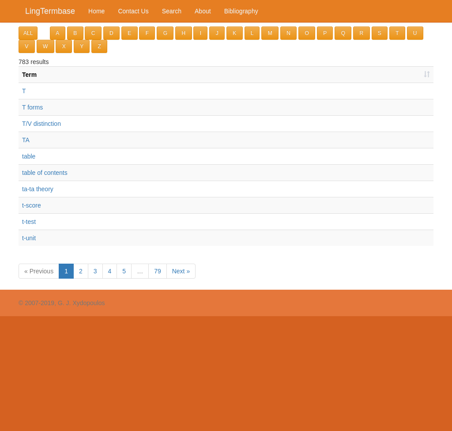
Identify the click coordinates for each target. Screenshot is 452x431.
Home (96, 11)
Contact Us (133, 11)
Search (171, 11)
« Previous (38, 271)
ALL (28, 33)
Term (29, 74)
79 (157, 271)
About (203, 11)
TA (26, 140)
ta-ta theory (37, 189)
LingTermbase (50, 11)
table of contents (45, 172)
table (28, 156)
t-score (31, 205)
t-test (29, 221)
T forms (32, 107)
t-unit (29, 238)
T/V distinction (41, 123)
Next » (181, 271)
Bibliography (241, 11)
